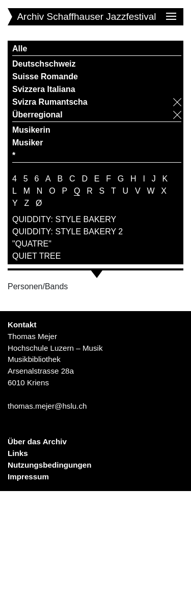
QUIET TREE (36, 256)
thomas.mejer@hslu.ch (47, 406)
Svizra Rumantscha (50, 102)
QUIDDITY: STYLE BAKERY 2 (67, 231)
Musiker (27, 142)
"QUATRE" (31, 243)
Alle (19, 48)
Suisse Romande (45, 76)
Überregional (37, 114)
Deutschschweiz (43, 63)
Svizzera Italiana (43, 89)
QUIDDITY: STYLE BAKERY (64, 219)
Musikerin (31, 130)
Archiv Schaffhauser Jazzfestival (86, 16)
